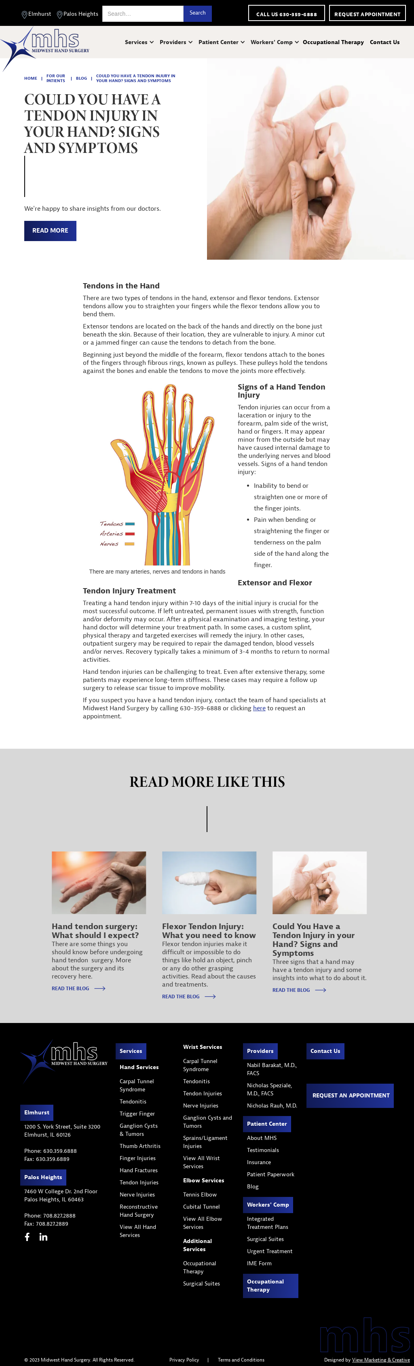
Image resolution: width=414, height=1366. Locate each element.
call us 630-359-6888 (286, 14)
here (259, 708)
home (30, 78)
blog (81, 78)
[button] (140, 42)
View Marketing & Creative (381, 1360)
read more (50, 231)
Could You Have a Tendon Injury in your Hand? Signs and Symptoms (135, 78)
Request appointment (367, 14)
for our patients (55, 78)
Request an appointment (351, 1095)
